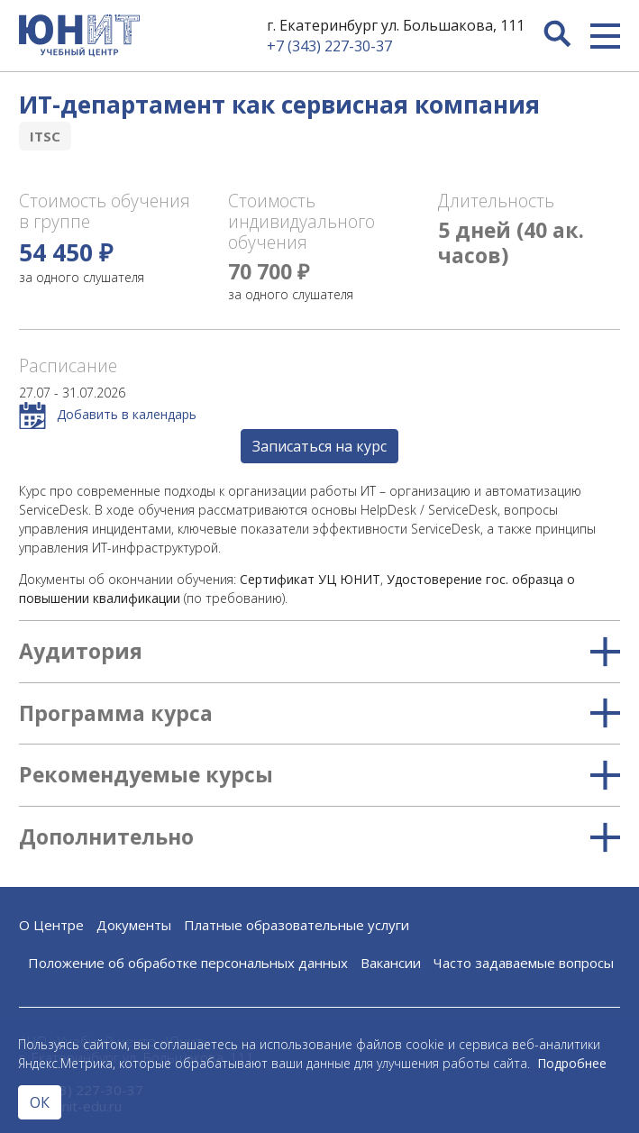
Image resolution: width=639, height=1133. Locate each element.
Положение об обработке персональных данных (188, 963)
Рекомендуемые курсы (319, 775)
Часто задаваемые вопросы (524, 963)
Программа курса (319, 713)
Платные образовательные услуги (296, 925)
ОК (40, 1102)
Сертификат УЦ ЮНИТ (310, 579)
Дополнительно (319, 837)
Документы (133, 925)
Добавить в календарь (107, 415)
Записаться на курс (319, 446)
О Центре (51, 925)
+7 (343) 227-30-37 (329, 46)
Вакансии (391, 963)
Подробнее (572, 1063)
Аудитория (319, 651)
